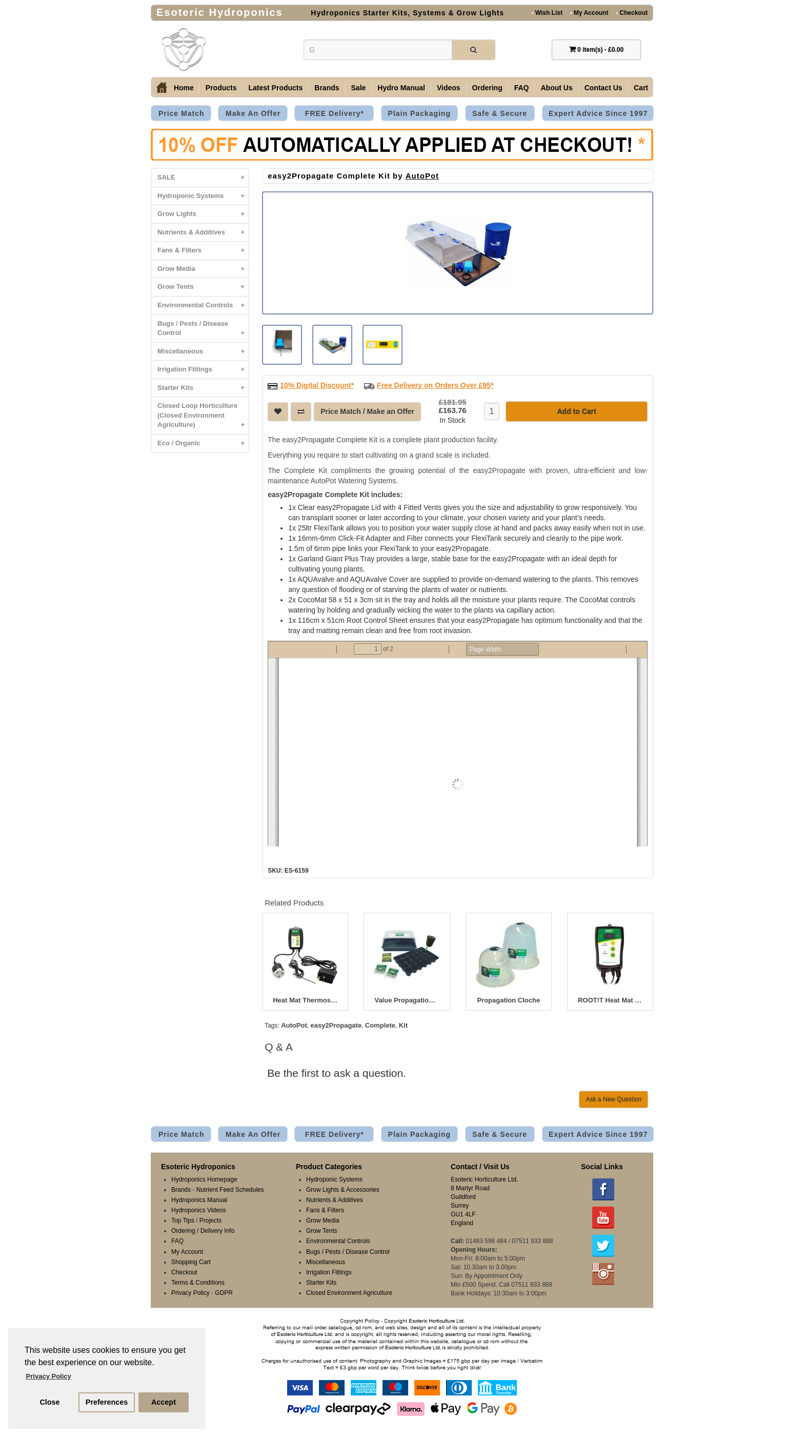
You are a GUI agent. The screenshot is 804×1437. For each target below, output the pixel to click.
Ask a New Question (613, 1098)
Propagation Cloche (508, 999)
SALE (203, 178)
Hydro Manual (401, 88)
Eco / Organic (203, 443)
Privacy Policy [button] (48, 1376)
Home (184, 88)
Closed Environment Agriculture (349, 1291)
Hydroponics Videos (198, 1209)
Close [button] (49, 1402)
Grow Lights (203, 214)
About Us (556, 88)
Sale (358, 88)
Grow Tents (203, 287)
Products (221, 88)
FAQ (521, 88)
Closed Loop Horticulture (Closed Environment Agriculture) (203, 418)
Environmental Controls (203, 305)
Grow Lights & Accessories (342, 1188)
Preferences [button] (107, 1402)
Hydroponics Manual (199, 1199)
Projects (210, 1219)
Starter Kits (203, 388)
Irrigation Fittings (203, 370)
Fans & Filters (203, 251)
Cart (641, 88)
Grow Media (203, 269)
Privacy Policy (190, 1291)
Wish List (547, 12)
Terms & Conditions (198, 1281)
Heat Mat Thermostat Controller (305, 999)
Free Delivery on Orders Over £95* (435, 384)
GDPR (224, 1291)
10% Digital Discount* (317, 384)
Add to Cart (576, 410)
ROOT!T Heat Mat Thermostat (610, 999)
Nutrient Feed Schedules (230, 1188)
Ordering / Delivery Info (202, 1229)
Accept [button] (163, 1402)
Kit (403, 1024)
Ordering (487, 88)
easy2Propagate (335, 1024)
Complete (380, 1024)
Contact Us (603, 88)
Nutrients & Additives (203, 233)
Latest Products (275, 88)
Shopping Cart (191, 1261)
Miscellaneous (203, 352)
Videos (448, 88)
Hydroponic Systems (203, 196)
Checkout (632, 12)
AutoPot (422, 175)
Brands (326, 88)
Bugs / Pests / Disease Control (203, 331)
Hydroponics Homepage (204, 1178)
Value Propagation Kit (406, 999)
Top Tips (182, 1219)
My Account (589, 12)
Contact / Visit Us (480, 1166)
